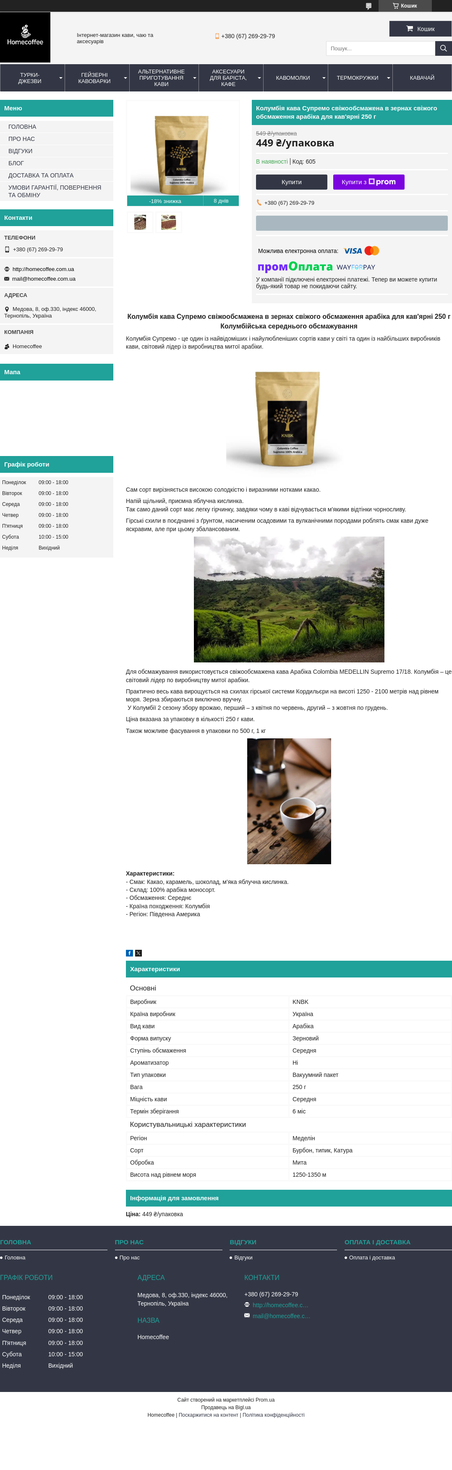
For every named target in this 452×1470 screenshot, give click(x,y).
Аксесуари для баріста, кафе (228, 77)
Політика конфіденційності (274, 1415)
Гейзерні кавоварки (94, 78)
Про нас (130, 1257)
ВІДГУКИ (20, 151)
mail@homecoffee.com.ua (44, 279)
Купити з (369, 182)
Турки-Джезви (29, 78)
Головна (15, 1257)
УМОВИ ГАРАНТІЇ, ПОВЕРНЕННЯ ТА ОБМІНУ (54, 191)
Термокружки (357, 78)
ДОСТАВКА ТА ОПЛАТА (40, 175)
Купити (292, 181)
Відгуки (243, 1257)
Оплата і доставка (372, 1257)
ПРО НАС (21, 139)
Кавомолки (293, 78)
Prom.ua (265, 1400)
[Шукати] (443, 48)
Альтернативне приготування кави (161, 77)
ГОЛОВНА (22, 126)
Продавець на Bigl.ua (226, 1407)
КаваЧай (422, 78)
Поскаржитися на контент (208, 1415)
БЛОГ (16, 163)
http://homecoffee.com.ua (43, 269)
